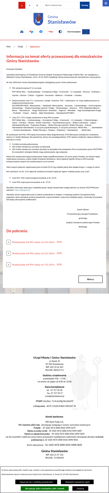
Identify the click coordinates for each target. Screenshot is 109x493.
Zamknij (80, 488)
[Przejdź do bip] (50, 31)
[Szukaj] (85, 5)
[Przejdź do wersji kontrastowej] (60, 31)
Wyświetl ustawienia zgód (77, 482)
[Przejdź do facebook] (41, 31)
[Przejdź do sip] (21, 31)
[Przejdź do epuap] (31, 31)
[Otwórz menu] (106, 3)
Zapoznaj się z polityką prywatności (36, 482)
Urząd (20, 46)
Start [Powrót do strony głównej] (8, 46)
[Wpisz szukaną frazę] (61, 5)
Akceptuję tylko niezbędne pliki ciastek (44, 488)
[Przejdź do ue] (78, 31)
